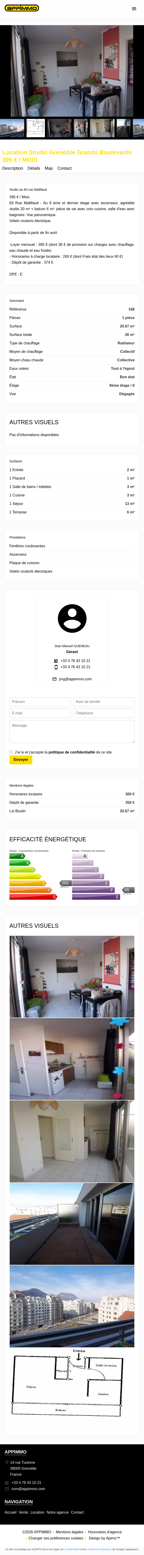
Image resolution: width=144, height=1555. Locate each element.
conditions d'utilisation (99, 1549)
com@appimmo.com (28, 1489)
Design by (104, 1538)
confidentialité (72, 1549)
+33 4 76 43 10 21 (75, 661)
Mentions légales (69, 1532)
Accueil (22, 12)
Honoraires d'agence (105, 1532)
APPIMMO (16, 1451)
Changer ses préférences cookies (55, 1538)
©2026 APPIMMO (36, 1532)
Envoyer (21, 759)
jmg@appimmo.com (75, 679)
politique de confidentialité (71, 752)
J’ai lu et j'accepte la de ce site (63, 752)
